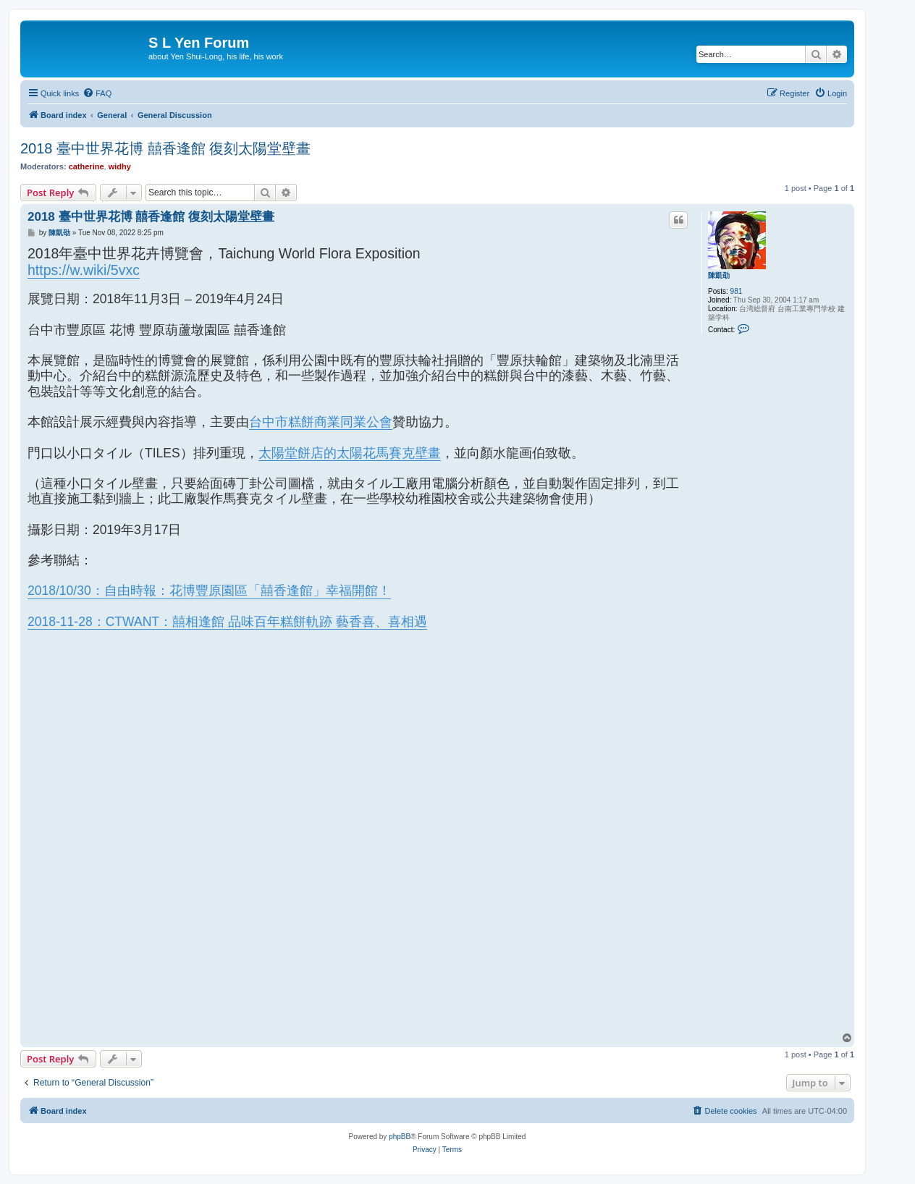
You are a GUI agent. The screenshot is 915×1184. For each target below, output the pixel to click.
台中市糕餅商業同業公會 (320, 422)
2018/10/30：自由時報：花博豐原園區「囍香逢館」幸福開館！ (209, 590)
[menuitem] (97, 93)
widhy (120, 166)
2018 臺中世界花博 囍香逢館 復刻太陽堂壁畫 (165, 148)
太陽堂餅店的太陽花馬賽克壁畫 (349, 453)
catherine (86, 166)
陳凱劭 (719, 275)
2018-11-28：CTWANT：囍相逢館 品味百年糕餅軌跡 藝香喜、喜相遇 (227, 621)
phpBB (399, 1137)
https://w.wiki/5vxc (84, 270)
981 (736, 291)
